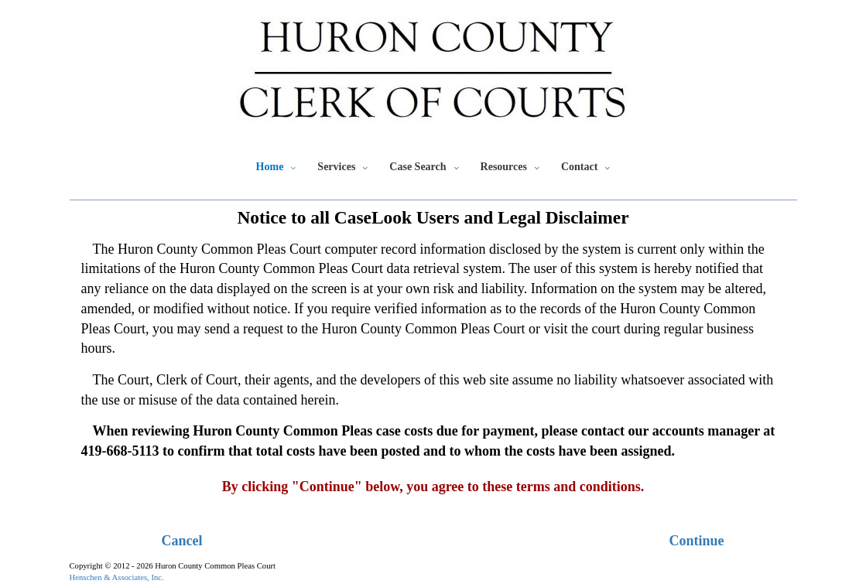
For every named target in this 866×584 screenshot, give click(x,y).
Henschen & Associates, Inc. (117, 577)
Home (270, 166)
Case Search (417, 166)
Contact (579, 166)
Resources (504, 166)
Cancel (182, 540)
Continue (696, 540)
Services (336, 166)
